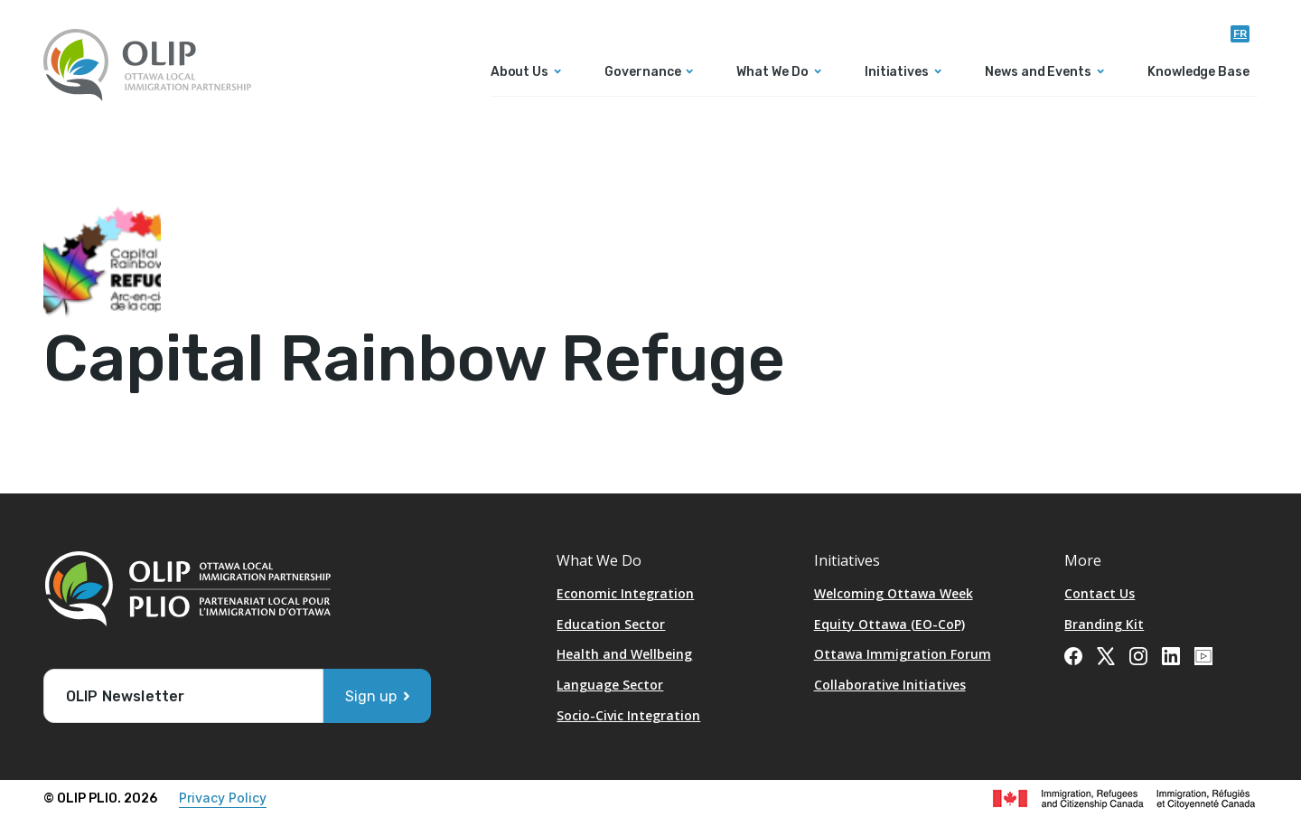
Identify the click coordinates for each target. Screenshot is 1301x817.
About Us (519, 73)
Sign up (371, 696)
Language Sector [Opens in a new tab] (610, 684)
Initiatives (897, 73)
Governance (642, 73)
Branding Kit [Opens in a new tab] (1104, 624)
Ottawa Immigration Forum (902, 653)
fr (1240, 33)
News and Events (1038, 73)
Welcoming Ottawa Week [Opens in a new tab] (893, 593)
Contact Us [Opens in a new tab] (1099, 593)
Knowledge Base (1198, 73)
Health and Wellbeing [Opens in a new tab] (624, 653)
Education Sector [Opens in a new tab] (611, 624)
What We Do (772, 73)
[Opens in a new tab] (1073, 654)
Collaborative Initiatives (890, 684)
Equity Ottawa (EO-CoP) (889, 624)
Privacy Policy (223, 797)
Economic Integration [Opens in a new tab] (625, 593)
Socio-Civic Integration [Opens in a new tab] (628, 715)
